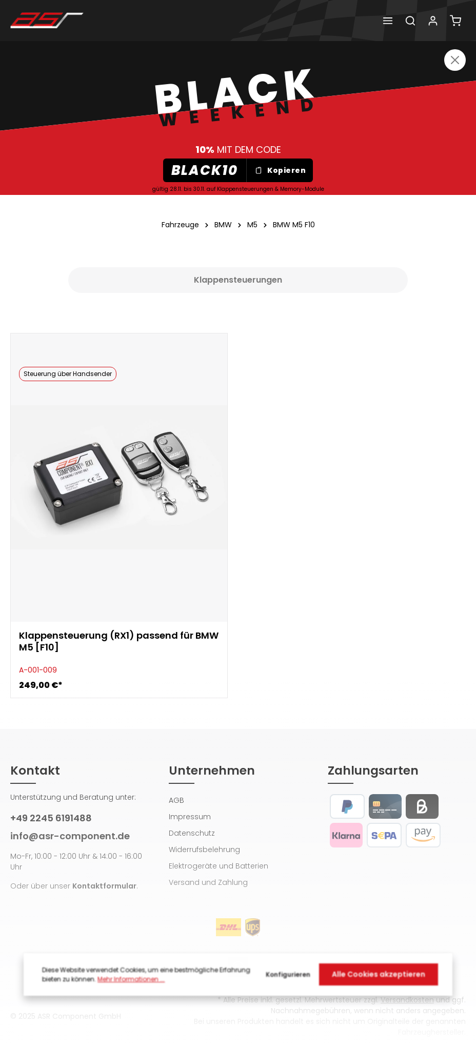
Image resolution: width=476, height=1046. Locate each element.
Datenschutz (192, 833)
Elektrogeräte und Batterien (218, 866)
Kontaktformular (104, 886)
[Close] (455, 60)
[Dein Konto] (433, 20)
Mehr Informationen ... (131, 982)
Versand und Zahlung (208, 882)
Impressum (190, 817)
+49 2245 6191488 (51, 818)
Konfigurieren (288, 977)
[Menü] (388, 20)
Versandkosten (407, 1000)
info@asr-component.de (70, 836)
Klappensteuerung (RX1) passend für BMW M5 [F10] (119, 642)
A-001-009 (38, 670)
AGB (176, 800)
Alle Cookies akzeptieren (378, 977)
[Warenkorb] (455, 20)
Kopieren (280, 170)
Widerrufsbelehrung (204, 849)
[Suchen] (410, 20)
